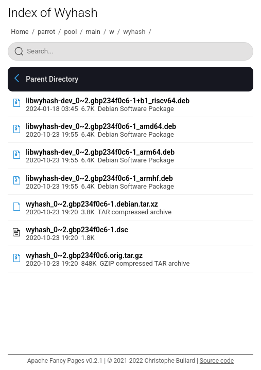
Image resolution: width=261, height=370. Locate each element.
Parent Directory (52, 79)
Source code (217, 360)
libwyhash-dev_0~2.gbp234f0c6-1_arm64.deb (100, 152)
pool (70, 31)
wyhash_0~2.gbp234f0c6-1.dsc (77, 230)
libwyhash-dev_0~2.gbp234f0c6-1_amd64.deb (101, 126)
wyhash (134, 31)
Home (19, 31)
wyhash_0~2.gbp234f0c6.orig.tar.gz (84, 255)
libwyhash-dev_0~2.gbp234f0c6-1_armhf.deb (99, 178)
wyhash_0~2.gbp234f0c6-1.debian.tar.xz (92, 204)
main (93, 31)
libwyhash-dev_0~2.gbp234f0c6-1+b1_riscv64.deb (107, 101)
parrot (46, 31)
